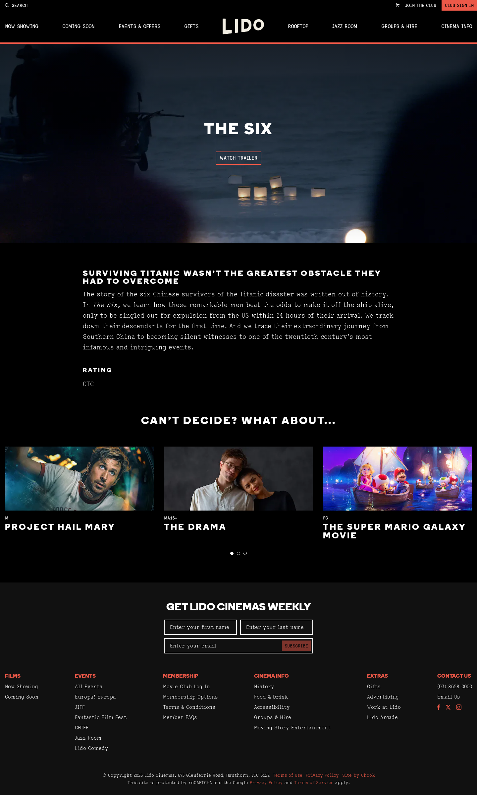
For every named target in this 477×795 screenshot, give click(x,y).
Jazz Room (344, 26)
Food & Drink (271, 697)
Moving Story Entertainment (292, 727)
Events (85, 676)
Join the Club (420, 5)
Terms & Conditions (189, 707)
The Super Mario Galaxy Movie (394, 532)
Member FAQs (180, 717)
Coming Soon (78, 26)
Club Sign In (459, 5)
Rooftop (298, 26)
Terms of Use (287, 775)
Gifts (191, 26)
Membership (180, 676)
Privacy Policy (322, 775)
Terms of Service (314, 782)
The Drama (195, 527)
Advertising (383, 697)
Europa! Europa (95, 697)
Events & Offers (139, 26)
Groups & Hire (399, 26)
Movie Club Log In (186, 686)
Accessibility (272, 707)
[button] (232, 553)
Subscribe (296, 645)
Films (13, 676)
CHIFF (81, 727)
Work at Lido (384, 707)
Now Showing (21, 26)
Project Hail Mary (60, 527)
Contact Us (454, 676)
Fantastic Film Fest (101, 717)
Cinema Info (456, 26)
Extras (377, 676)
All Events (88, 686)
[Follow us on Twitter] (448, 707)
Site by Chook (358, 775)
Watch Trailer (238, 158)
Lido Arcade (382, 717)
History (264, 686)
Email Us (448, 697)
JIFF (80, 707)
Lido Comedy (91, 748)
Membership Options (190, 697)
